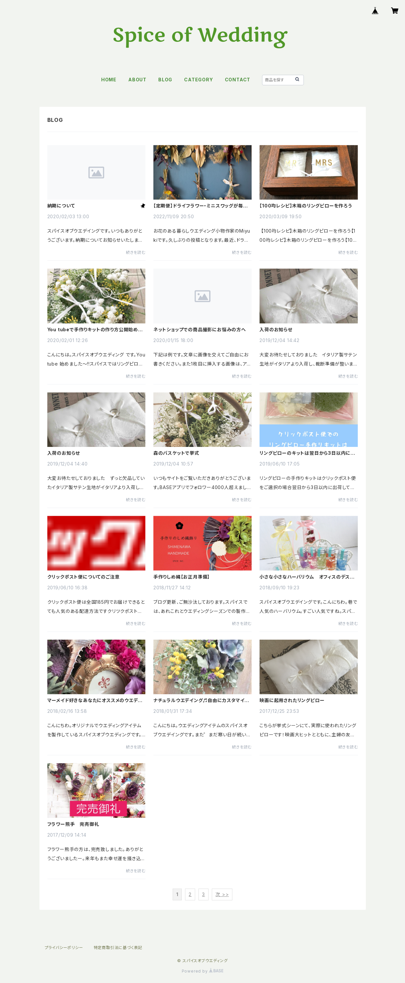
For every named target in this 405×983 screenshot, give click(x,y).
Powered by (203, 971)
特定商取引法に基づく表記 (118, 947)
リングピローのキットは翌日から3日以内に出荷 (307, 453)
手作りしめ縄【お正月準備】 (181, 577)
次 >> (222, 894)
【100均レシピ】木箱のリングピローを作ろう (305, 206)
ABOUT (137, 79)
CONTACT (238, 79)
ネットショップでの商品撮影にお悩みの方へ (199, 329)
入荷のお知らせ (275, 329)
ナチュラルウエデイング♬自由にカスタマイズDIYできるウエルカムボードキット (201, 700)
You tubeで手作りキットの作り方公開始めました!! (95, 329)
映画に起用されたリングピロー (291, 700)
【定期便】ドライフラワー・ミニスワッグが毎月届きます (200, 206)
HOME (109, 79)
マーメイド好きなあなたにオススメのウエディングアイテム (94, 700)
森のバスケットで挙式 (176, 453)
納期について (61, 206)
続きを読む (136, 252)
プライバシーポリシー (64, 947)
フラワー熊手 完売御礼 (73, 824)
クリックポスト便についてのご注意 (83, 577)
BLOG (165, 79)
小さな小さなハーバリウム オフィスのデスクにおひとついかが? (306, 577)
